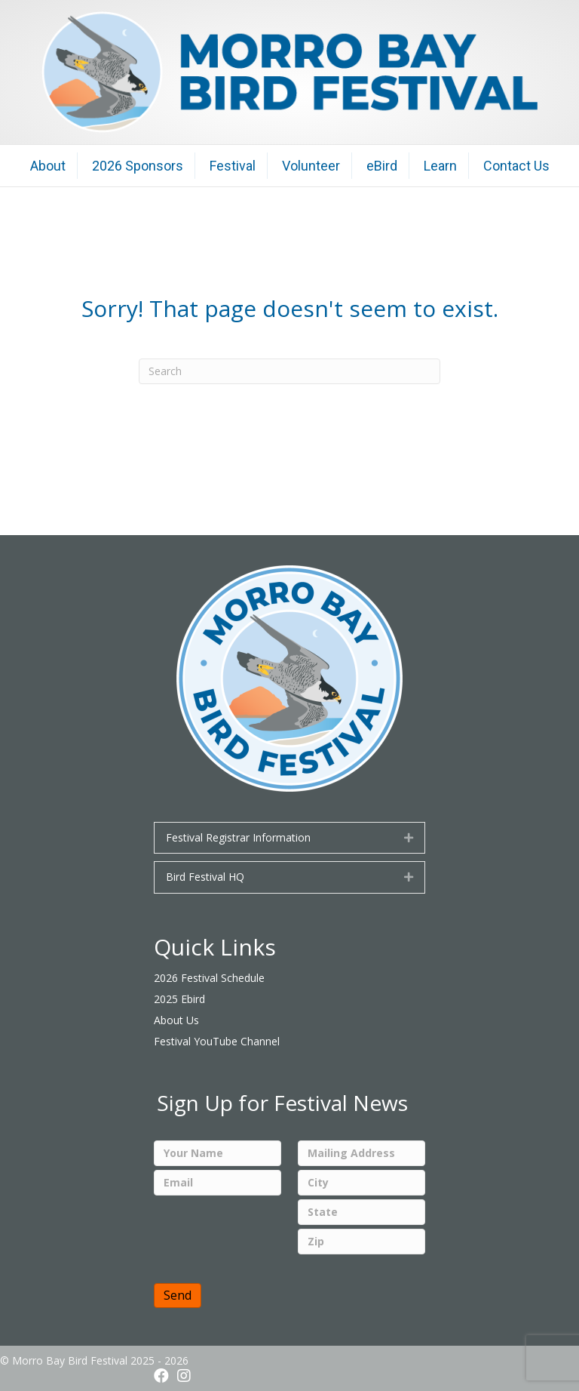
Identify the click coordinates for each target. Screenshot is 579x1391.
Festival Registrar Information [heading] (238, 837)
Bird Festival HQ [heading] (205, 876)
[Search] (289, 371)
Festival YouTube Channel (217, 1041)
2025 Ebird (179, 999)
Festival (233, 166)
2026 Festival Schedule (209, 978)
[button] (408, 837)
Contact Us (516, 166)
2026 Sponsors (137, 166)
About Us (176, 1020)
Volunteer (311, 166)
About (48, 166)
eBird (381, 166)
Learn (440, 166)
